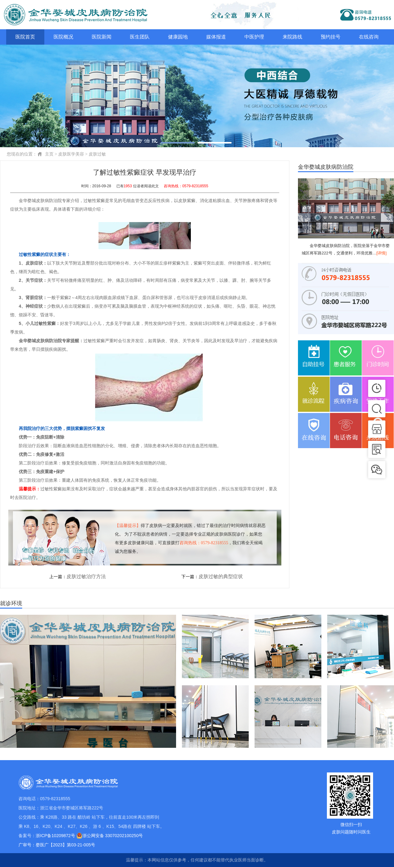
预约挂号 (330, 36)
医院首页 (25, 36)
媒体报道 (216, 36)
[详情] (381, 253)
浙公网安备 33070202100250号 (109, 836)
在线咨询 (369, 36)
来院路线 (292, 36)
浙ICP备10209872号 (55, 835)
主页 (49, 154)
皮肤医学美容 (71, 154)
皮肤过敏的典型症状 (221, 576)
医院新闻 (101, 36)
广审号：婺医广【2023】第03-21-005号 (56, 844)
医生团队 (140, 36)
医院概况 (63, 36)
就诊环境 (11, 603)
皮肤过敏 (97, 154)
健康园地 (178, 36)
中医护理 (254, 36)
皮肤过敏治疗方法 (86, 576)
